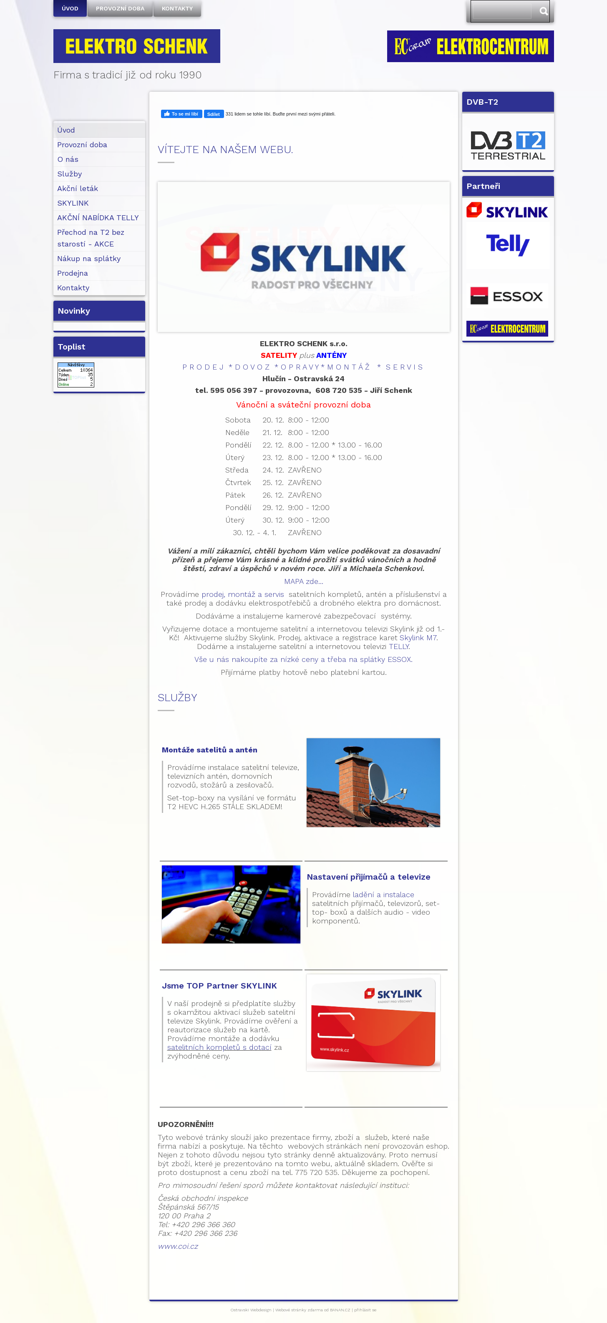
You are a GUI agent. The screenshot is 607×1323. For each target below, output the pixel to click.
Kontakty (177, 8)
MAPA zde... (303, 581)
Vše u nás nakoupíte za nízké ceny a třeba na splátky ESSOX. (303, 659)
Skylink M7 (418, 637)
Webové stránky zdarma (299, 1310)
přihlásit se (365, 1310)
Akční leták (77, 188)
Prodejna (72, 273)
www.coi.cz (178, 1246)
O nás (67, 159)
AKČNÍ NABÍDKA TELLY (98, 217)
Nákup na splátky (89, 258)
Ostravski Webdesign (252, 1310)
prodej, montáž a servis (242, 594)
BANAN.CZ (340, 1310)
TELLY (398, 646)
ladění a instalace (383, 894)
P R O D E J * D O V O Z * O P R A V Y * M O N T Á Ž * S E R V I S (302, 366)
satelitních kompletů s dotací (219, 1047)
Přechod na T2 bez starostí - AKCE (90, 238)
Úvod (70, 8)
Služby (69, 173)
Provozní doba (120, 8)
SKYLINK (73, 203)
